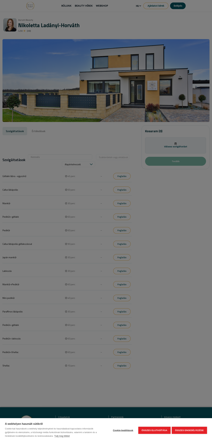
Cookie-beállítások (122, 430)
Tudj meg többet (62, 436)
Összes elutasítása (154, 430)
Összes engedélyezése (189, 430)
